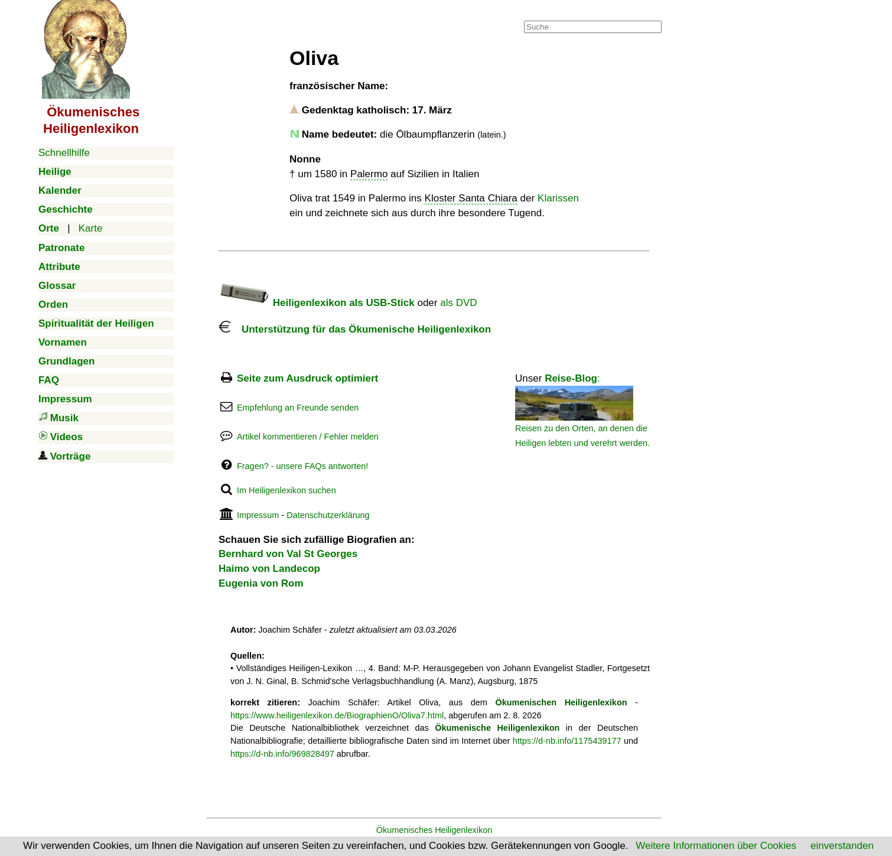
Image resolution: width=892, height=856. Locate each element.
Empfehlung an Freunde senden (298, 407)
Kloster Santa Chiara (471, 198)
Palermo (369, 174)
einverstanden (842, 845)
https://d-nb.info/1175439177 (567, 741)
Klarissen (558, 198)
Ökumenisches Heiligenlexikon (434, 830)
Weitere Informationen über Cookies (716, 845)
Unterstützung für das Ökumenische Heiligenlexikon (355, 329)
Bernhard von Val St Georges (288, 553)
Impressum (258, 515)
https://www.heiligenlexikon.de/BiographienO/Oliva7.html (337, 715)
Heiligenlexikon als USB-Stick (317, 302)
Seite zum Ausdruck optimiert (307, 378)
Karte (91, 228)
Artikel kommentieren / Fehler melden (308, 436)
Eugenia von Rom (261, 583)
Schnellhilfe (64, 152)
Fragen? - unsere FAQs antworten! (302, 466)
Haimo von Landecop (269, 568)
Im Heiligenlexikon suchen (286, 490)
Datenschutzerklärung (328, 515)
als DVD (458, 302)
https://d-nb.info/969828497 (282, 754)
